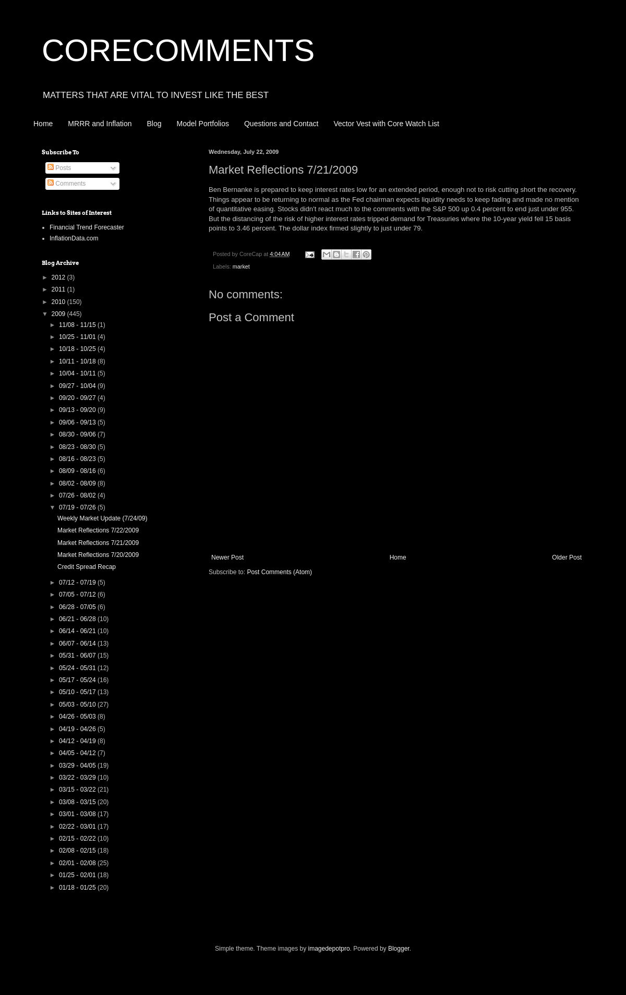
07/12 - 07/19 (78, 582)
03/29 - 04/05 (78, 765)
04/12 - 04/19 (78, 741)
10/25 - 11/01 (78, 337)
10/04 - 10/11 (78, 373)
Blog (154, 123)
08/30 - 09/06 (78, 434)
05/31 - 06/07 (78, 655)
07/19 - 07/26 (78, 507)
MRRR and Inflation (99, 123)
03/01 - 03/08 (78, 814)
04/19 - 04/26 (78, 729)
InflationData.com (74, 238)
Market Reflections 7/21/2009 (98, 543)
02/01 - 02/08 (78, 863)
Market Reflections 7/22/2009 (98, 530)
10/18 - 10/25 (78, 349)
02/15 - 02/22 (78, 838)
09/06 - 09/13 (78, 422)
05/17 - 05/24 (78, 680)
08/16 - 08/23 (78, 459)
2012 (59, 277)
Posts (59, 168)
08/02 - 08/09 (78, 483)
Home (43, 123)
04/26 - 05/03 (78, 716)
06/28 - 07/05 (78, 607)
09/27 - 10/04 (78, 386)
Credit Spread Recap (86, 567)
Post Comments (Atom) (279, 572)
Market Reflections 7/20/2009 (98, 555)
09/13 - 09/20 (78, 410)
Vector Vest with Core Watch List (386, 123)
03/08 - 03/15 (78, 802)
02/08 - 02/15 (78, 850)
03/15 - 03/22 (78, 789)
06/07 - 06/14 (78, 643)
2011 (59, 289)
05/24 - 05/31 (78, 668)
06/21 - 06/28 (78, 619)
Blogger (399, 948)
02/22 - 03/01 (78, 826)
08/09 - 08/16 (78, 471)
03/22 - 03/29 (78, 777)
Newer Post (227, 557)
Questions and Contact (281, 123)
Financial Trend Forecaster (87, 227)
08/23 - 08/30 (78, 447)
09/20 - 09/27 (78, 398)
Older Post (567, 557)
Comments (66, 183)
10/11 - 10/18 (78, 361)
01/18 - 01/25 (78, 887)
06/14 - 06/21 (78, 631)
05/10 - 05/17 (78, 692)
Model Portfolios (203, 123)
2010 (59, 302)
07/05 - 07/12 (78, 594)
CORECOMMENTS (178, 50)
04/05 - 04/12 (78, 753)
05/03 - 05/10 (78, 704)
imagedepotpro (329, 948)
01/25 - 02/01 (78, 875)
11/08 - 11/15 (78, 325)
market (241, 266)
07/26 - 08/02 (78, 495)
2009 (59, 314)
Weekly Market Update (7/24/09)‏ (102, 518)
